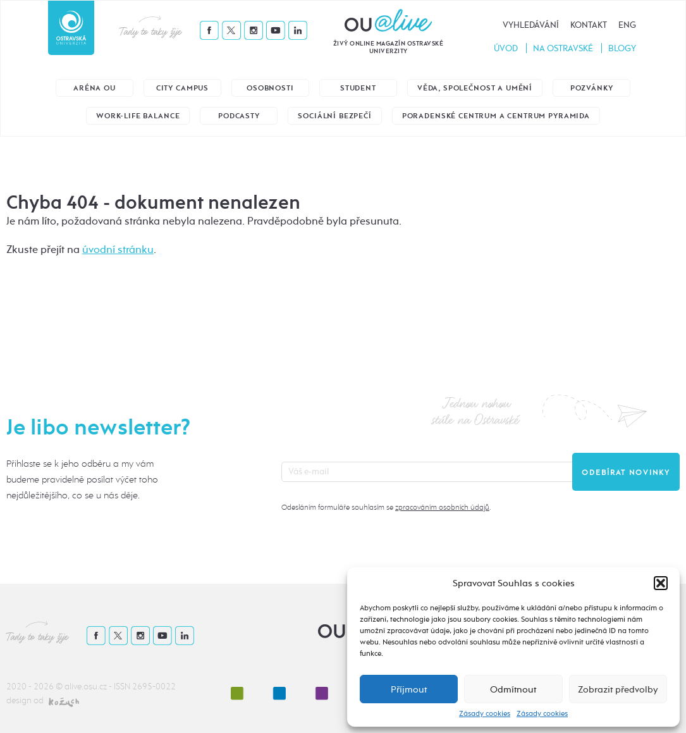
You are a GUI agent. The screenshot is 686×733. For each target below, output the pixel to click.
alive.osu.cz (85, 686)
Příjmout (409, 689)
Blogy (622, 48)
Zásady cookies (484, 713)
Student (358, 88)
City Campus (182, 88)
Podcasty (239, 116)
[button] (660, 583)
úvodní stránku (118, 249)
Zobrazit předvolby (618, 689)
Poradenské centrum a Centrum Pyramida (496, 116)
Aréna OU (94, 88)
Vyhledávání (531, 25)
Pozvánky (591, 88)
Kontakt (588, 25)
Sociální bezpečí (334, 116)
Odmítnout (513, 689)
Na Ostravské (563, 48)
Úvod (506, 48)
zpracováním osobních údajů (442, 507)
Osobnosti (270, 88)
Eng (627, 25)
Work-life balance (138, 116)
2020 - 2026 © (35, 686)
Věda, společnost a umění (474, 88)
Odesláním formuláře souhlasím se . (386, 507)
